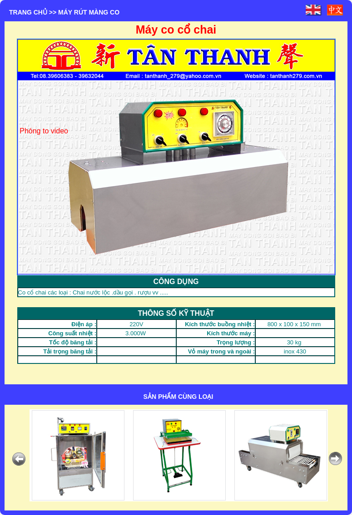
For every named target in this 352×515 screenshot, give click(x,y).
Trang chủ (28, 12)
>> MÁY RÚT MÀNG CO (84, 12)
